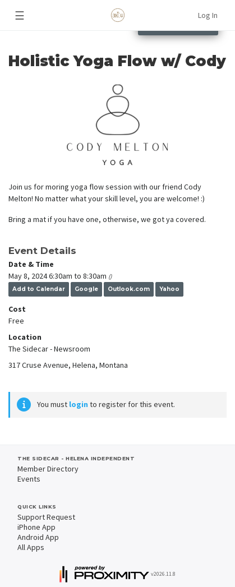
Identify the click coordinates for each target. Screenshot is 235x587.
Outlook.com (129, 289)
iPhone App (36, 527)
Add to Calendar (38, 289)
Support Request (46, 517)
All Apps (30, 547)
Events (28, 479)
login (78, 404)
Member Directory (48, 469)
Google (86, 289)
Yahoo (169, 289)
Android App (38, 537)
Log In (208, 15)
